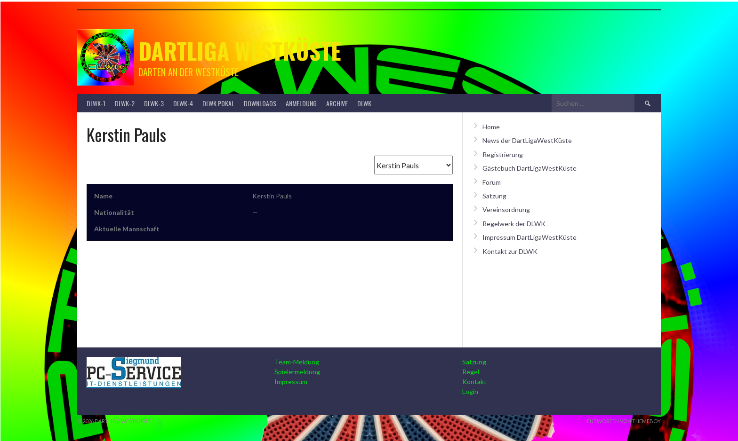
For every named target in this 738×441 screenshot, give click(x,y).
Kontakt (474, 382)
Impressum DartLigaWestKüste (529, 237)
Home (491, 127)
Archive (337, 103)
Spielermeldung (297, 372)
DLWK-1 (96, 103)
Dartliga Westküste (239, 50)
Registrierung (502, 154)
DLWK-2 (125, 103)
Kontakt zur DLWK (509, 251)
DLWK (364, 103)
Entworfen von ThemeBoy (624, 421)
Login (470, 391)
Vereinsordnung (506, 209)
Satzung (494, 196)
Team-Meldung (296, 362)
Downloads (260, 103)
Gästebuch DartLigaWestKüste (529, 168)
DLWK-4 (183, 103)
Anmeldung (301, 103)
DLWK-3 (154, 103)
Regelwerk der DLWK (513, 224)
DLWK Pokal (218, 103)
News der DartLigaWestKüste (527, 140)
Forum (491, 182)
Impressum (290, 382)
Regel (470, 372)
